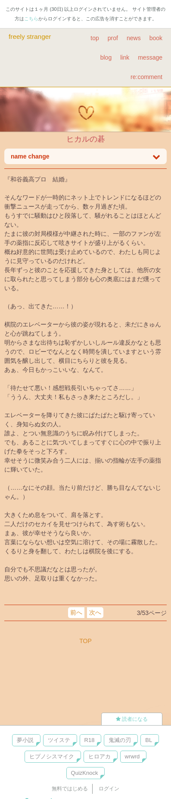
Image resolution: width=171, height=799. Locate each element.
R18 (89, 740)
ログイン (109, 789)
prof (113, 38)
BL (148, 740)
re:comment (146, 76)
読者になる (132, 719)
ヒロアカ (99, 756)
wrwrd (132, 756)
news (134, 38)
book (155, 38)
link (124, 57)
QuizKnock (84, 773)
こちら (31, 18)
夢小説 (25, 740)
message (150, 57)
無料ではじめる (70, 789)
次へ (95, 612)
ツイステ (59, 740)
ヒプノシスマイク (51, 756)
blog (106, 57)
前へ (76, 612)
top (94, 38)
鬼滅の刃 (120, 740)
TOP (85, 640)
